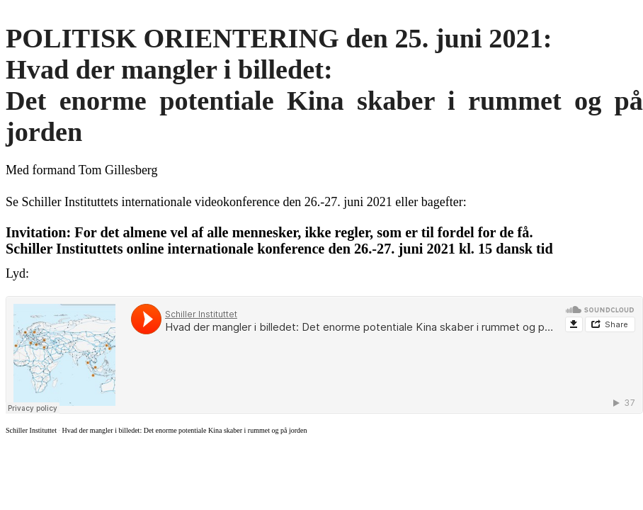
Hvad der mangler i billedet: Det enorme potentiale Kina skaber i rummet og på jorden (184, 430)
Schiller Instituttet (31, 430)
